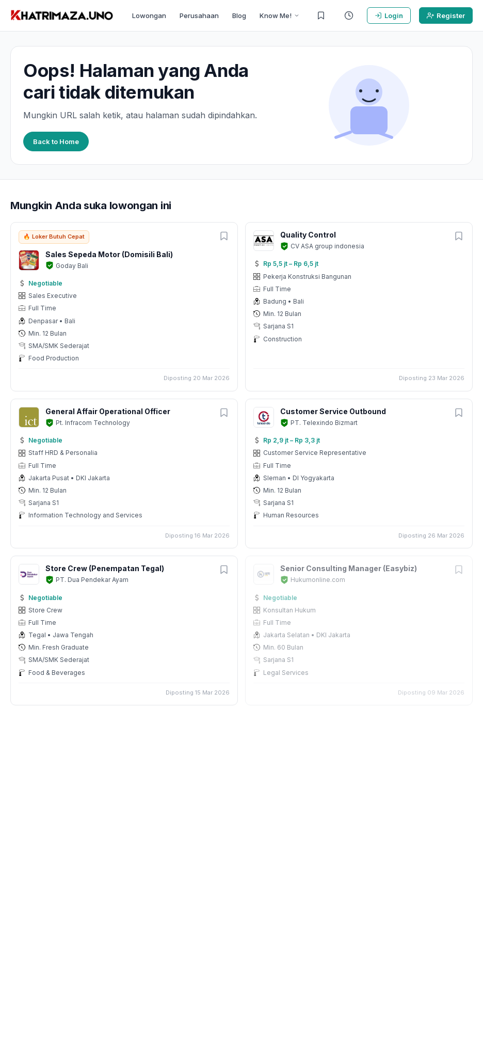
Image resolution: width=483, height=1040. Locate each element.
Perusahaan (199, 15)
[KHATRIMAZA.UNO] (62, 15)
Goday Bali (72, 266)
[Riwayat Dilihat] (349, 15)
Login (389, 15)
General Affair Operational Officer (107, 411)
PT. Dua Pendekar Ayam (92, 580)
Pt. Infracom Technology (93, 423)
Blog (239, 15)
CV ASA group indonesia (327, 246)
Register (446, 15)
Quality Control (308, 234)
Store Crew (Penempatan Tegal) (104, 568)
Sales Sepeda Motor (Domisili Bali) (109, 254)
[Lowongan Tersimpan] (321, 15)
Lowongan (149, 15)
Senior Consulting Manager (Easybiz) (348, 568)
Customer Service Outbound (333, 411)
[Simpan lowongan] (224, 237)
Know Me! (280, 15)
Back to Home (56, 141)
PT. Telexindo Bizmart (324, 423)
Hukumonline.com (318, 580)
